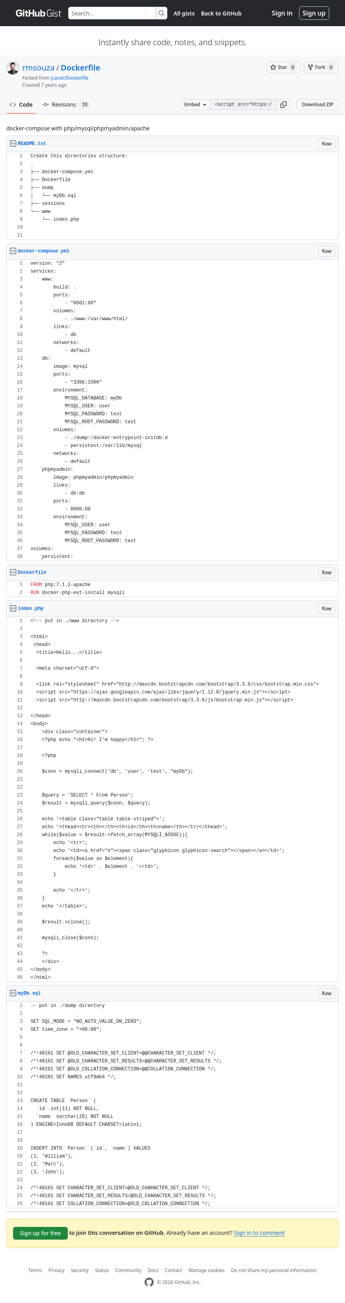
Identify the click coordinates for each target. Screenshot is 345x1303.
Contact (173, 1270)
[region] (172, 196)
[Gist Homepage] (39, 13)
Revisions (66, 105)
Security (79, 1270)
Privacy (56, 1270)
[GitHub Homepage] (149, 1282)
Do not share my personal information (274, 1270)
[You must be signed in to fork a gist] (321, 67)
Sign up (314, 13)
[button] (283, 104)
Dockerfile (80, 67)
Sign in (282, 13)
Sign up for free (40, 1233)
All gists (184, 13)
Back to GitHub (221, 13)
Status (102, 1270)
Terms (35, 1270)
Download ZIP (318, 104)
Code (21, 104)
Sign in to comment (259, 1232)
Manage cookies (206, 1270)
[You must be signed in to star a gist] (283, 67)
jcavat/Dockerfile (69, 78)
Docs (153, 1270)
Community (128, 1270)
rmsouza (38, 67)
